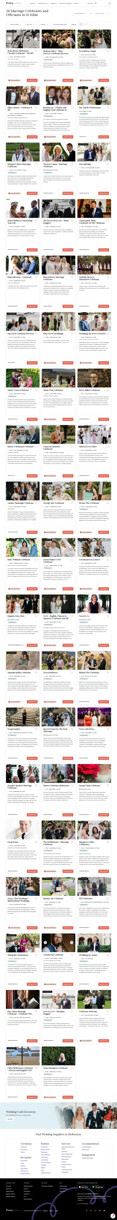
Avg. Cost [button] (28, 24)
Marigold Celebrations (18, 955)
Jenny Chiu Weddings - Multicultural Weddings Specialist (18, 899)
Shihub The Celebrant (89, 673)
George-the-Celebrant (53, 503)
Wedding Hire (24, 1171)
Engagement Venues (87, 1158)
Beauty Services (45, 1149)
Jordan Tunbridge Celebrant (21, 503)
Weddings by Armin (88, 955)
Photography (65, 1159)
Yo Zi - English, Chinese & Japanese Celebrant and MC (56, 617)
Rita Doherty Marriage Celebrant (53, 278)
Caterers (23, 1165)
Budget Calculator (10, 1193)
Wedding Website (10, 1196)
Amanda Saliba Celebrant (19, 673)
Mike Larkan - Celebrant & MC (20, 109)
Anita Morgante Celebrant (55, 1068)
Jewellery (43, 1165)
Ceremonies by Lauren (89, 560)
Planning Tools (10, 1183)
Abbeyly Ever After (88, 447)
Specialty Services (66, 1164)
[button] (33, 3)
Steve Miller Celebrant (89, 390)
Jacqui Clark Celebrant (89, 786)
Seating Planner (10, 1191)
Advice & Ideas (63, 1186)
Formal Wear (44, 1159)
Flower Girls (44, 1157)
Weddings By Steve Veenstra (92, 334)
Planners (63, 1161)
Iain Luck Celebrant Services (21, 334)
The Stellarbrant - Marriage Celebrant (56, 843)
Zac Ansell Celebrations (90, 108)
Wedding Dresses (46, 1172)
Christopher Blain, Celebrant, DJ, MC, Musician (92, 222)
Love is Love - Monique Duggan (54, 1012)
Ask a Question (63, 1188)
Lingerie (43, 1167)
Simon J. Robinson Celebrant (21, 447)
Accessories (44, 1147)
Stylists (63, 1167)
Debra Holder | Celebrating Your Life (20, 222)
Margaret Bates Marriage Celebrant (19, 165)
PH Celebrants (85, 898)
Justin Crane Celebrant (18, 390)
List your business (83, 1203)
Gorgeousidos (14, 729)
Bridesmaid (44, 1152)
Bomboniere (24, 1160)
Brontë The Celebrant (89, 503)
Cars (25, 1196)
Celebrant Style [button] (13, 24)
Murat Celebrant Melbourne (56, 786)
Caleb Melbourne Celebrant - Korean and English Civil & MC (20, 1069)
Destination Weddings (47, 1186)
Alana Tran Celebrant (53, 390)
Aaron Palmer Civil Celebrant (52, 561)
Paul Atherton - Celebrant (20, 277)
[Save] (36, 277)
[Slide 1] (57, 949)
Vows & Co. (84, 616)
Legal (56, 1210)
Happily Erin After (16, 616)
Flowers (23, 1152)
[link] (86, 1211)
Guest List (8, 1188)
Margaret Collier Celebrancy (86, 843)
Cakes (22, 1163)
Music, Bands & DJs (66, 1154)
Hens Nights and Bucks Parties (67, 1147)
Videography (65, 1172)
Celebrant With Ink (88, 1011)
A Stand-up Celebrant (53, 955)
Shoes (42, 1170)
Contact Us (62, 1191)
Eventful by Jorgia (87, 51)
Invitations (64, 1151)
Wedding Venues (25, 1173)
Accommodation (86, 1147)
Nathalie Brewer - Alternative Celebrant (89, 278)
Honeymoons (85, 1149)
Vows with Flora (86, 729)
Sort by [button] (59, 24)
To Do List (8, 1186)
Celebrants (24, 1147)
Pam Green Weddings (53, 334)
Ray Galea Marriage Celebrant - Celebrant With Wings (20, 1012)
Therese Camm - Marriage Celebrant (55, 165)
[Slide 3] (23, 46)
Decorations (24, 1149)
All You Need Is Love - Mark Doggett (56, 222)
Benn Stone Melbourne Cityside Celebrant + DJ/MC (21, 52)
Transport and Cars (66, 1169)
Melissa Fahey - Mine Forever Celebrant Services (55, 52)
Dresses (26, 1188)
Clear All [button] (73, 24)
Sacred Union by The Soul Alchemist (55, 730)
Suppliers (26, 1183)
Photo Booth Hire (66, 1156)
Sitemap (45, 1210)
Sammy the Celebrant (53, 898)
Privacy (51, 1210)
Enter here (10, 1119)
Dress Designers (45, 1154)
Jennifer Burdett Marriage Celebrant (20, 787)
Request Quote (32, 306)
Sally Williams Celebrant (19, 560)
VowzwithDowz (50, 673)
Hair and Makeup (46, 1162)
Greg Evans (13, 842)
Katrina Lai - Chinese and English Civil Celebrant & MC (55, 109)
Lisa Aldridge (85, 164)
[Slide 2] (58, 949)
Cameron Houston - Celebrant (52, 448)
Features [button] (42, 24)
